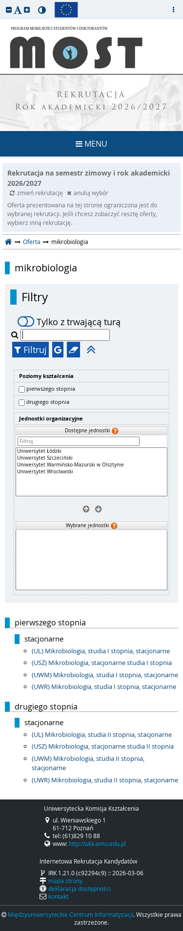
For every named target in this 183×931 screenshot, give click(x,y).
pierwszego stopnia (50, 388)
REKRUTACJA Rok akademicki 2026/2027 (91, 101)
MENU (91, 143)
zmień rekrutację (37, 193)
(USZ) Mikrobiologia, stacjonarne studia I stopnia (102, 662)
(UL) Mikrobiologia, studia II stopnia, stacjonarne (102, 734)
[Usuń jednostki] (85, 508)
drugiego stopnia (47, 401)
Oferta (32, 241)
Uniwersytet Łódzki (91, 451)
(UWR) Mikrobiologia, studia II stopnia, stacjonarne (105, 780)
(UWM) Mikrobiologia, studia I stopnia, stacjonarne (105, 674)
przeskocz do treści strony (2, 2)
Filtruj (30, 349)
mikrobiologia (46, 268)
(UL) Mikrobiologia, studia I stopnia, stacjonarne (101, 650)
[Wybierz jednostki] (97, 508)
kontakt (58, 896)
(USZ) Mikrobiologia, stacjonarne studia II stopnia (103, 746)
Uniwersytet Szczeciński (91, 458)
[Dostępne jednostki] (91, 471)
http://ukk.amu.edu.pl (97, 843)
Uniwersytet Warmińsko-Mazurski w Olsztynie (91, 465)
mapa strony (65, 881)
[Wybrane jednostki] (91, 560)
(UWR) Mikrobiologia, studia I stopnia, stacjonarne (104, 686)
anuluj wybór (87, 193)
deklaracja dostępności (79, 888)
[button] (9, 9)
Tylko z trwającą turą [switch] (69, 322)
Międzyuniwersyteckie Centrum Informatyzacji (70, 914)
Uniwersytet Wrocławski (91, 471)
